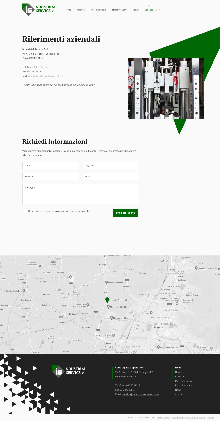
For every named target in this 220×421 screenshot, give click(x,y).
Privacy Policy (163, 417)
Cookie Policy (179, 417)
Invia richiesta (125, 213)
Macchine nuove (98, 9)
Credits (210, 417)
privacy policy (46, 211)
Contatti (149, 9)
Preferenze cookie (196, 417)
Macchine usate (119, 9)
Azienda (81, 9)
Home (68, 9)
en (158, 9)
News (136, 9)
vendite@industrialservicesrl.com (46, 76)
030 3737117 (40, 67)
